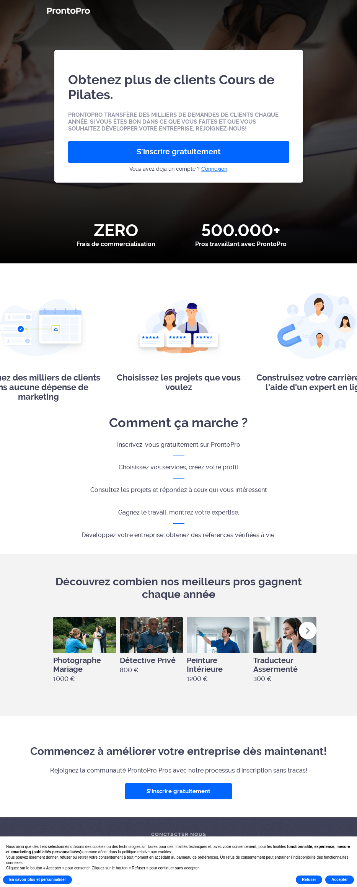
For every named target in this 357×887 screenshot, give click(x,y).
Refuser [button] (309, 879)
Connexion (214, 169)
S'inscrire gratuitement (179, 151)
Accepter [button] (339, 879)
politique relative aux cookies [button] (146, 852)
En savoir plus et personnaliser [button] (37, 879)
